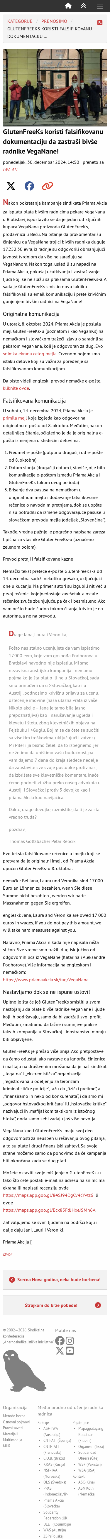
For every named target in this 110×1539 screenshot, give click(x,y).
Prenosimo (54, 21)
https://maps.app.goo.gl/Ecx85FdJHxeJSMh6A (49, 1210)
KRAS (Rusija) (54, 1464)
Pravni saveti (13, 1427)
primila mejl (15, 418)
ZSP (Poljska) (53, 1536)
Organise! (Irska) (91, 1446)
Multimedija (12, 1439)
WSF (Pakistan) (90, 1464)
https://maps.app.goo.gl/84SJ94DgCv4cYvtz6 (48, 1195)
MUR (7, 1446)
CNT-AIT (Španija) (57, 1440)
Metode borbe (14, 1415)
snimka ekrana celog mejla (30, 354)
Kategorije (20, 21)
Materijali (10, 1434)
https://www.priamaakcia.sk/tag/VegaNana (46, 979)
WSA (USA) (87, 1470)
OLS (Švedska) (54, 1482)
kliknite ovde (16, 388)
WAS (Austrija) (54, 1530)
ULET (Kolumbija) (57, 1524)
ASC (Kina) (86, 1482)
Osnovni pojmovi (16, 1422)
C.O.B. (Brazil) (54, 1458)
